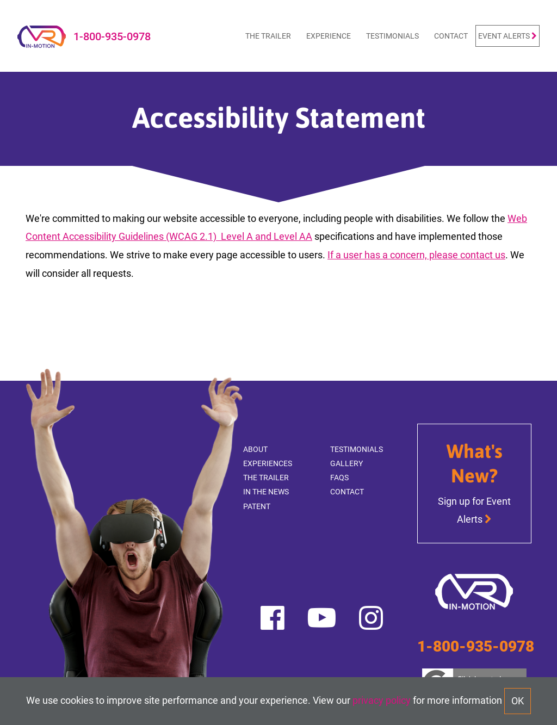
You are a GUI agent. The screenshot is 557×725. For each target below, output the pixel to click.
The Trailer (268, 35)
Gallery (346, 463)
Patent (256, 506)
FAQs (339, 477)
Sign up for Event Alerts (474, 510)
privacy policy (381, 700)
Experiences (267, 463)
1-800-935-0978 (112, 36)
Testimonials (392, 35)
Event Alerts (507, 35)
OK (517, 700)
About (255, 449)
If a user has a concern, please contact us (416, 254)
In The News (266, 491)
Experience (328, 35)
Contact (451, 35)
